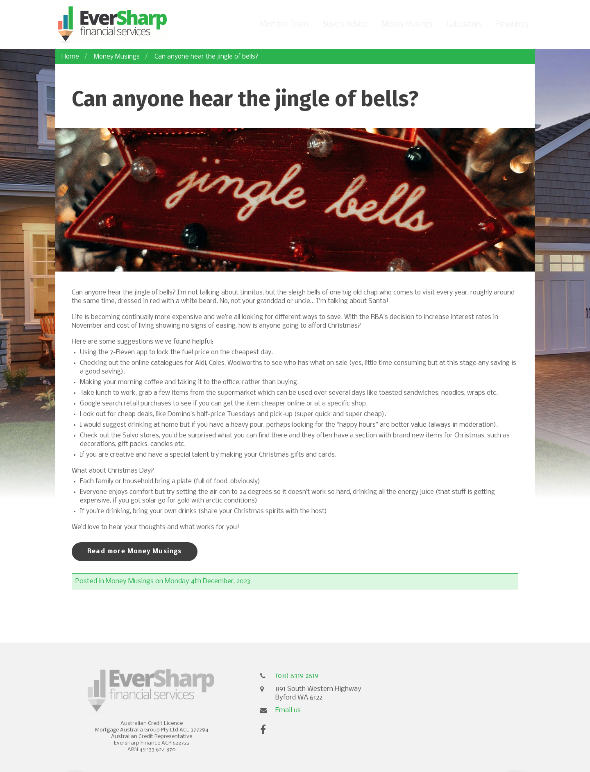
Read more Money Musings (134, 551)
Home (70, 56)
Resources (512, 24)
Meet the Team (283, 24)
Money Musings (407, 24)
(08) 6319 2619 (296, 676)
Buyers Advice (344, 24)
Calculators (464, 24)
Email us (288, 710)
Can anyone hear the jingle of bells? (206, 56)
